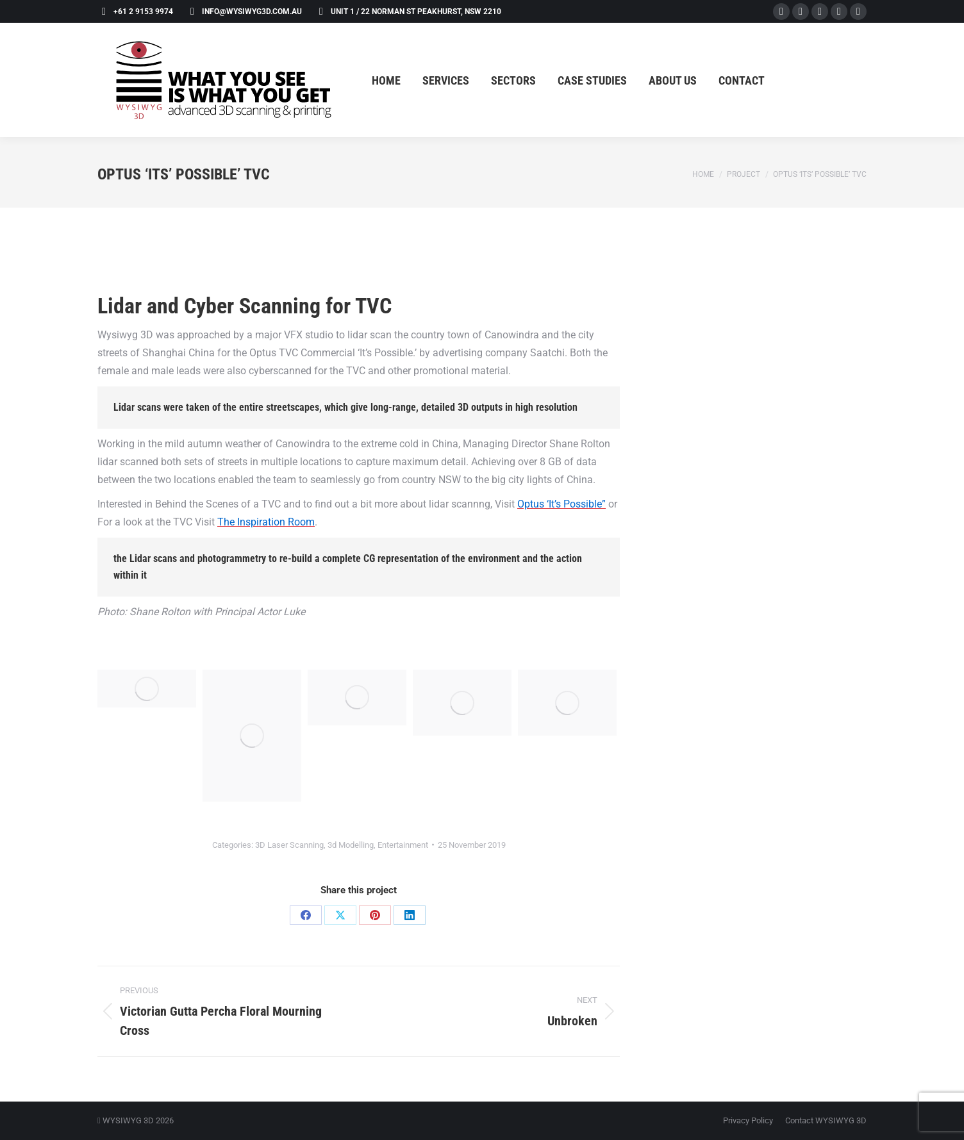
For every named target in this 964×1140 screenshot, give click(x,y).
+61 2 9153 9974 (135, 11)
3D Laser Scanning (289, 845)
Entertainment (403, 845)
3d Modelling (351, 845)
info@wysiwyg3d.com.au (244, 11)
